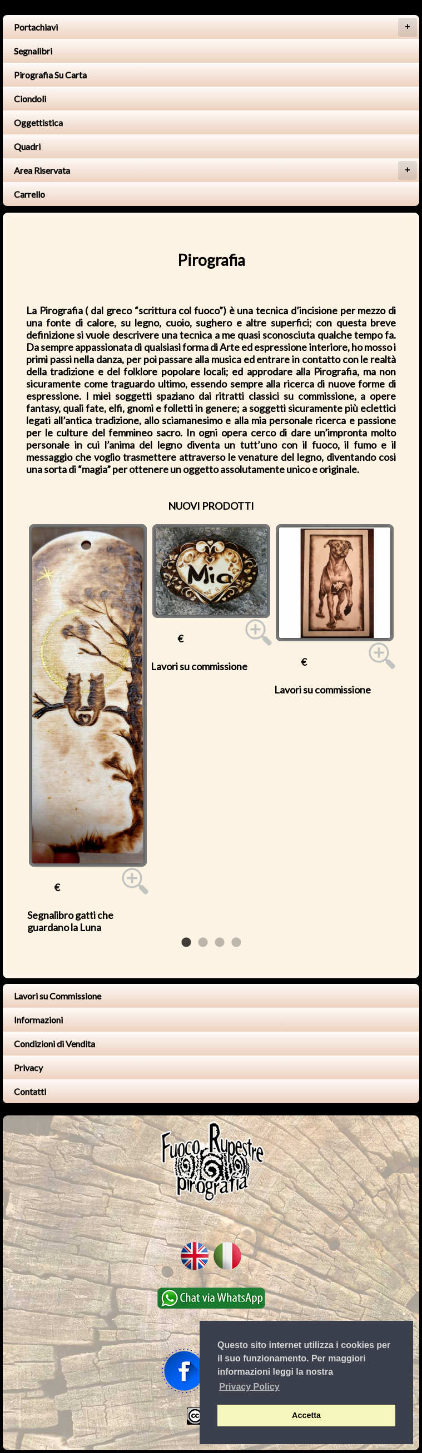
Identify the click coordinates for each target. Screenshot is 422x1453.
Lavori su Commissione (57, 996)
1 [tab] (186, 942)
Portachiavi (215, 27)
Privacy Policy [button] (249, 1386)
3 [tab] (219, 942)
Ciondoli (30, 98)
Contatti (30, 1091)
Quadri (27, 146)
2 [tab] (202, 942)
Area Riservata (215, 170)
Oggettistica (38, 122)
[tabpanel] (88, 729)
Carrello (29, 194)
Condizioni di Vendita (54, 1043)
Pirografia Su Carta (50, 74)
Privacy (28, 1067)
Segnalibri (33, 51)
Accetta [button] (306, 1415)
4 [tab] (236, 942)
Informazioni (38, 1019)
